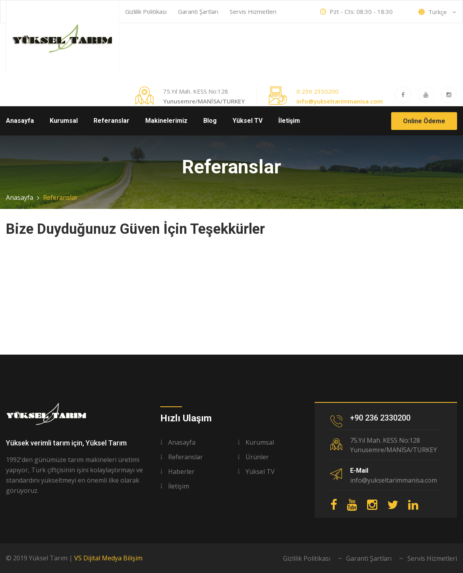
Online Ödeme (424, 121)
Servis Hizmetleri (253, 11)
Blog (210, 120)
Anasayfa (20, 120)
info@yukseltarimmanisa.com (339, 101)
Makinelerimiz (166, 120)
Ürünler (257, 457)
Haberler (181, 471)
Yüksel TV (247, 120)
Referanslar (111, 120)
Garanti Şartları (198, 11)
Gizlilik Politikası (146, 11)
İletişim (289, 120)
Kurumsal (64, 120)
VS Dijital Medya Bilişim (108, 558)
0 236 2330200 (317, 91)
